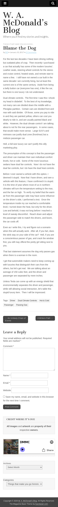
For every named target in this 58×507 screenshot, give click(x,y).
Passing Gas (21, 305)
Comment (8, 346)
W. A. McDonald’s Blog (25, 23)
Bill (6, 52)
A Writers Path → (45, 318)
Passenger (8, 305)
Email (6, 383)
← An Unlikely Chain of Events (15, 319)
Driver (12, 301)
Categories (8, 480)
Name (6, 375)
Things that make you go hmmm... (18, 44)
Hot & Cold (44, 301)
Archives (7, 463)
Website (7, 390)
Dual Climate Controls (27, 301)
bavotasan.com (41, 504)
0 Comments (31, 52)
